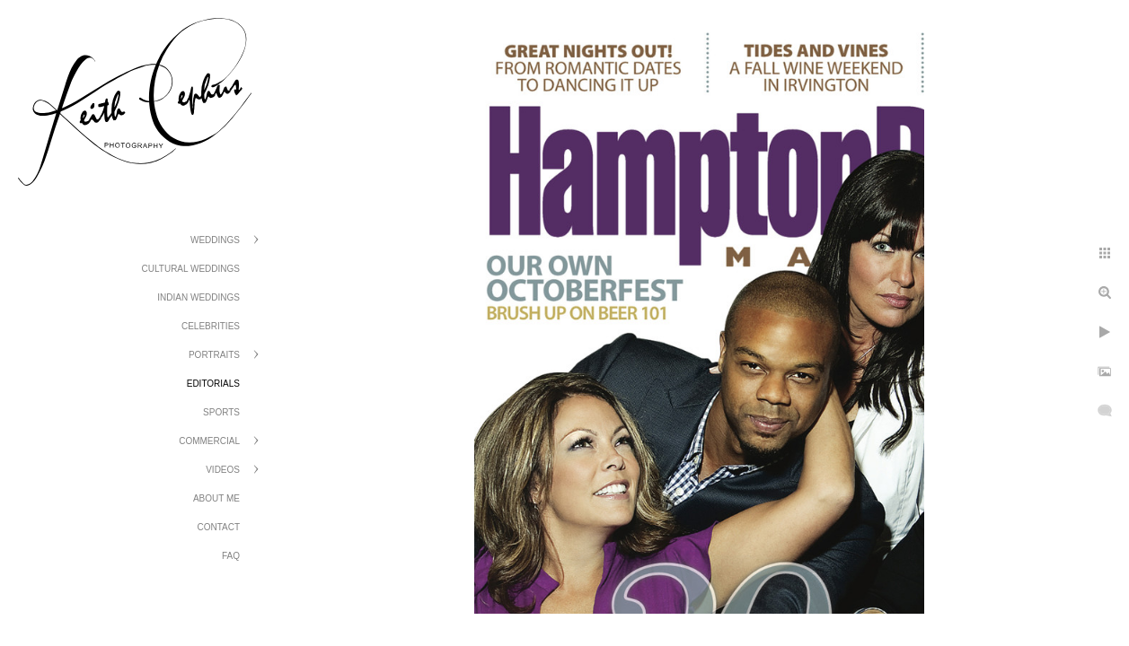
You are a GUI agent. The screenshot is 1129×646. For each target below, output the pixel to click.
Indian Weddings (198, 297)
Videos (223, 470)
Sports (221, 412)
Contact (218, 527)
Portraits (214, 355)
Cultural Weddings (191, 269)
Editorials (213, 383)
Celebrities (210, 326)
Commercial (209, 441)
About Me (216, 498)
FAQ (231, 556)
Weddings (215, 240)
